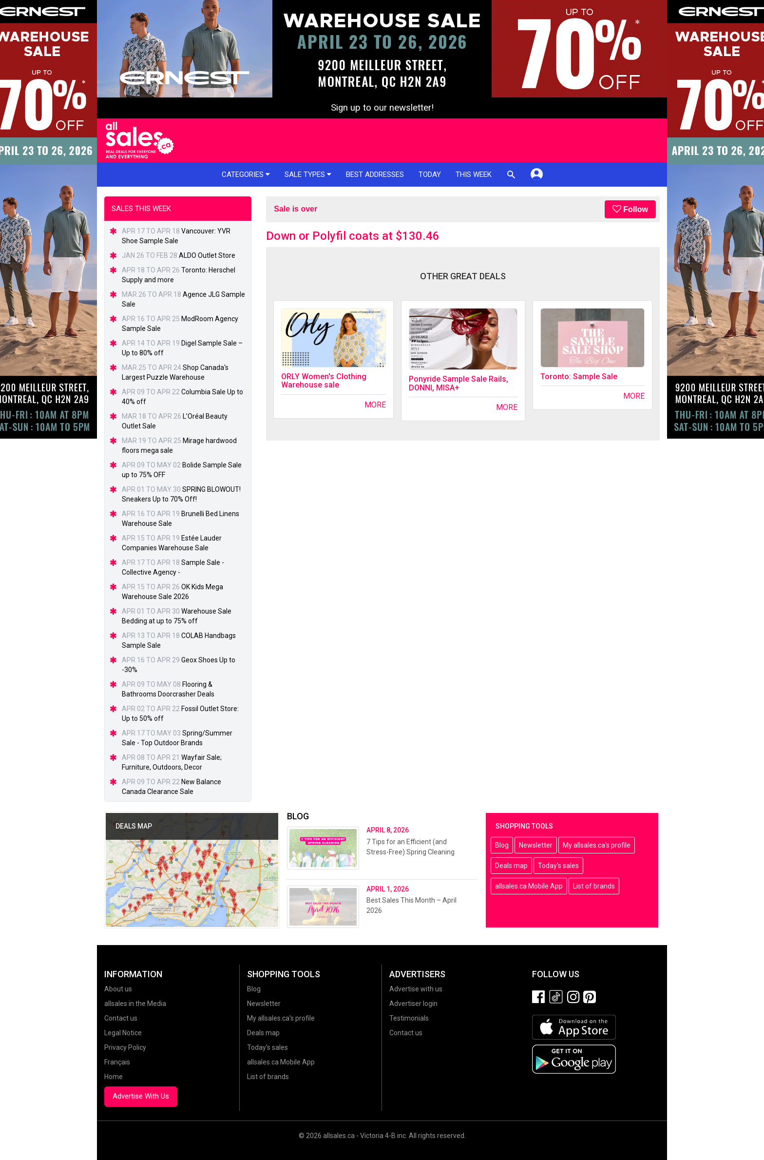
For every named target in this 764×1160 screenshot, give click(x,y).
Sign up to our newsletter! (382, 107)
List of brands (594, 886)
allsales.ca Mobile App (529, 886)
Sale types (308, 174)
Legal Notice (123, 1033)
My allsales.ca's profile (596, 845)
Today (430, 174)
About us (118, 989)
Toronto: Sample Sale (578, 376)
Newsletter (536, 845)
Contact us (120, 1018)
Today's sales (558, 866)
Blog (502, 845)
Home (113, 1077)
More (375, 404)
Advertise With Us (141, 1096)
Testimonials (409, 1018)
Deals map (511, 866)
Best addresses (375, 174)
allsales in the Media (135, 1003)
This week (474, 174)
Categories (246, 174)
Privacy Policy (125, 1047)
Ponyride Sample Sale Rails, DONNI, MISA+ (458, 383)
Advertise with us (415, 989)
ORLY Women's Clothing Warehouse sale (323, 381)
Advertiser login (413, 1003)
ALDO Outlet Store (207, 255)
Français (117, 1062)
